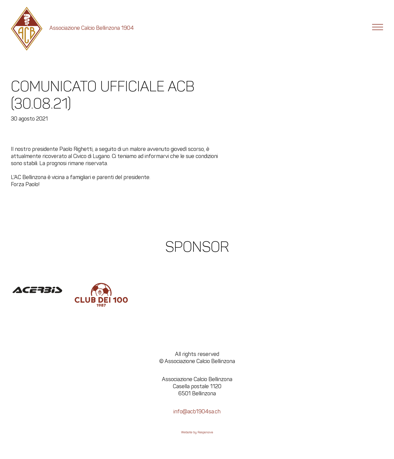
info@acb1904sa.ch (197, 411)
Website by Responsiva (197, 432)
